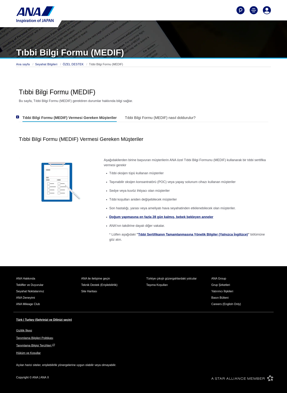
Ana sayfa (23, 64)
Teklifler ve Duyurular (29, 284)
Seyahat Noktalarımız (30, 291)
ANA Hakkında (25, 278)
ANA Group (218, 278)
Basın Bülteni (220, 297)
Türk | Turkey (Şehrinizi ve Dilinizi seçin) (44, 319)
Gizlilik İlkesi (24, 330)
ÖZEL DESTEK (74, 64)
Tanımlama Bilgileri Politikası (34, 338)
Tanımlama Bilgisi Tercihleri (35, 345)
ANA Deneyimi (25, 297)
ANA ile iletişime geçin (95, 278)
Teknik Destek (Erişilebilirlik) (99, 284)
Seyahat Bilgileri (46, 64)
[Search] (240, 10)
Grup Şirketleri (220, 284)
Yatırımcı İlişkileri (222, 291)
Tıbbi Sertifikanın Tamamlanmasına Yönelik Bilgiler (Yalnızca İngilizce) (193, 234)
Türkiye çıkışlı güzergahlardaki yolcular (171, 278)
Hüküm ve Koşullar (28, 353)
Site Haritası (89, 291)
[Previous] (22, 117)
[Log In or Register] (267, 10)
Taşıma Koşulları (157, 284)
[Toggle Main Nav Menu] (254, 10)
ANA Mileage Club (28, 304)
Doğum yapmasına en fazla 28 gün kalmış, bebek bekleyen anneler (161, 217)
